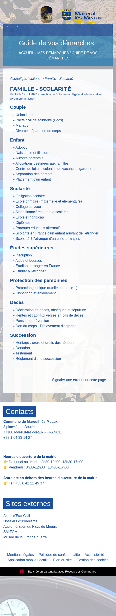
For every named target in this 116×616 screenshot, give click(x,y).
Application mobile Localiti (28, 560)
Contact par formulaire (23, 444)
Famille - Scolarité (59, 79)
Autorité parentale (29, 158)
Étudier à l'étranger (31, 271)
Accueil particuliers (25, 79)
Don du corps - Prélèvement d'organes (46, 326)
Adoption (22, 147)
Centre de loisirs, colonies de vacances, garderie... (55, 169)
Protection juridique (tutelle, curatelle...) (46, 288)
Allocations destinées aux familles (41, 163)
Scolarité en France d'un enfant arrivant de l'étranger (57, 233)
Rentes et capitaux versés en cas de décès (49, 315)
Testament (24, 353)
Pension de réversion (32, 321)
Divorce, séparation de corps (38, 131)
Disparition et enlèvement (36, 293)
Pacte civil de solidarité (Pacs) (39, 120)
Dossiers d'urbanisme (20, 521)
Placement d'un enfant (33, 179)
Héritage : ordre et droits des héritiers (45, 342)
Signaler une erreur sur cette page (79, 380)
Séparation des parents (34, 174)
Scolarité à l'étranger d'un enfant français (48, 238)
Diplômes (23, 222)
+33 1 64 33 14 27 (17, 437)
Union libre (24, 115)
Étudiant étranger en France (38, 266)
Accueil (26, 53)
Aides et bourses (28, 260)
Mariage (22, 125)
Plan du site (62, 560)
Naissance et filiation (32, 153)
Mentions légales (20, 555)
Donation (23, 348)
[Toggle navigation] (12, 30)
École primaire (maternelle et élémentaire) (49, 201)
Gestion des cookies (92, 560)
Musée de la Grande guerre (25, 537)
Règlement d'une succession (38, 358)
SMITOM (10, 532)
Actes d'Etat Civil (16, 516)
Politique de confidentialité (59, 555)
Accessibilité (94, 555)
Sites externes (28, 504)
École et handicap (30, 217)
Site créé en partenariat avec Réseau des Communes (58, 571)
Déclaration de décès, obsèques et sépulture (51, 310)
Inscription (24, 255)
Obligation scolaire (30, 196)
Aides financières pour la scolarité (41, 212)
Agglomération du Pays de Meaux (30, 526)
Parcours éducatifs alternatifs (38, 228)
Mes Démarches (53, 53)
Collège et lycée (28, 207)
